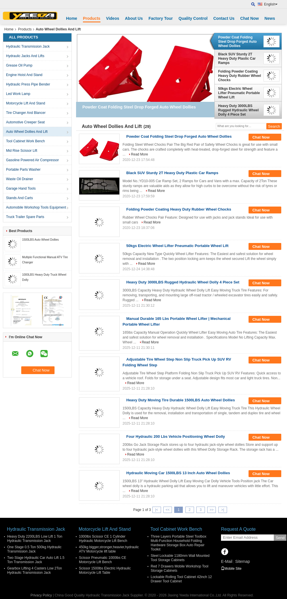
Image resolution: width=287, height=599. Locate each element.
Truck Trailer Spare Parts (25, 217)
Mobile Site (231, 569)
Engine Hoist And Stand (24, 75)
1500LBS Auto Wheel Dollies (40, 239)
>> (212, 510)
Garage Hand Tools (21, 188)
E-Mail (226, 561)
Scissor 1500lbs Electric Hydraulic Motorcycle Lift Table (105, 570)
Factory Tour (160, 18)
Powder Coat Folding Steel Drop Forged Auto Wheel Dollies (237, 41)
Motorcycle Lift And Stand (25, 103)
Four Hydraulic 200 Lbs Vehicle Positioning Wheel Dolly (175, 436)
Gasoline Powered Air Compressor (32, 160)
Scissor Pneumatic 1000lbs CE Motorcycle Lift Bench (102, 560)
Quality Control (193, 18)
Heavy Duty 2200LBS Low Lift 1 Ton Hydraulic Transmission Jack (34, 538)
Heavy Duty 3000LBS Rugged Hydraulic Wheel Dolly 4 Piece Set (238, 110)
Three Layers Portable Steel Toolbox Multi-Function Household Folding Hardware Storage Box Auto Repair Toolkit (178, 542)
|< (156, 510)
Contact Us (223, 18)
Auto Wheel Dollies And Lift (27, 132)
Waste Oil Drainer (19, 179)
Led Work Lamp (18, 94)
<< (168, 510)
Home (71, 18)
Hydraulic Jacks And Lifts (25, 56)
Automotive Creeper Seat (25, 122)
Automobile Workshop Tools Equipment (36, 207)
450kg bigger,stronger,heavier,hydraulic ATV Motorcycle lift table (109, 549)
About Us (134, 18)
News (270, 18)
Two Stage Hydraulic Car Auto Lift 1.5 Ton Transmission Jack (35, 560)
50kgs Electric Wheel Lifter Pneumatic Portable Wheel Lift (239, 93)
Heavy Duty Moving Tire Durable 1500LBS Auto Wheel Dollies (180, 400)
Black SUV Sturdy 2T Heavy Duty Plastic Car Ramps (237, 58)
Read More (139, 154)
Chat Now (249, 18)
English (271, 4)
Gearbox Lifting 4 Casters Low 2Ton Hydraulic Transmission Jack (34, 570)
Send (280, 538)
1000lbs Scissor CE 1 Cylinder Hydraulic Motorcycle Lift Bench (103, 538)
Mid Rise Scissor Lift (21, 151)
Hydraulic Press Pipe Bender (28, 84)
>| (222, 510)
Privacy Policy (41, 595)
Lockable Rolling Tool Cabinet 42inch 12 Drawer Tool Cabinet (181, 579)
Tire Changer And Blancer (26, 113)
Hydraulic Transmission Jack (28, 46)
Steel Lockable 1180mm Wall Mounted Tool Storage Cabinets (180, 558)
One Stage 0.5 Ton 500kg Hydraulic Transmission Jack (34, 549)
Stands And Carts (19, 198)
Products (91, 18)
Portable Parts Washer (23, 170)
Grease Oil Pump (19, 65)
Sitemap (242, 561)
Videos (112, 18)
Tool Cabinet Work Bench (25, 141)
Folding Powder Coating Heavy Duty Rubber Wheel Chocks (239, 75)
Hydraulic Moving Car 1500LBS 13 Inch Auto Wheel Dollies (178, 473)
